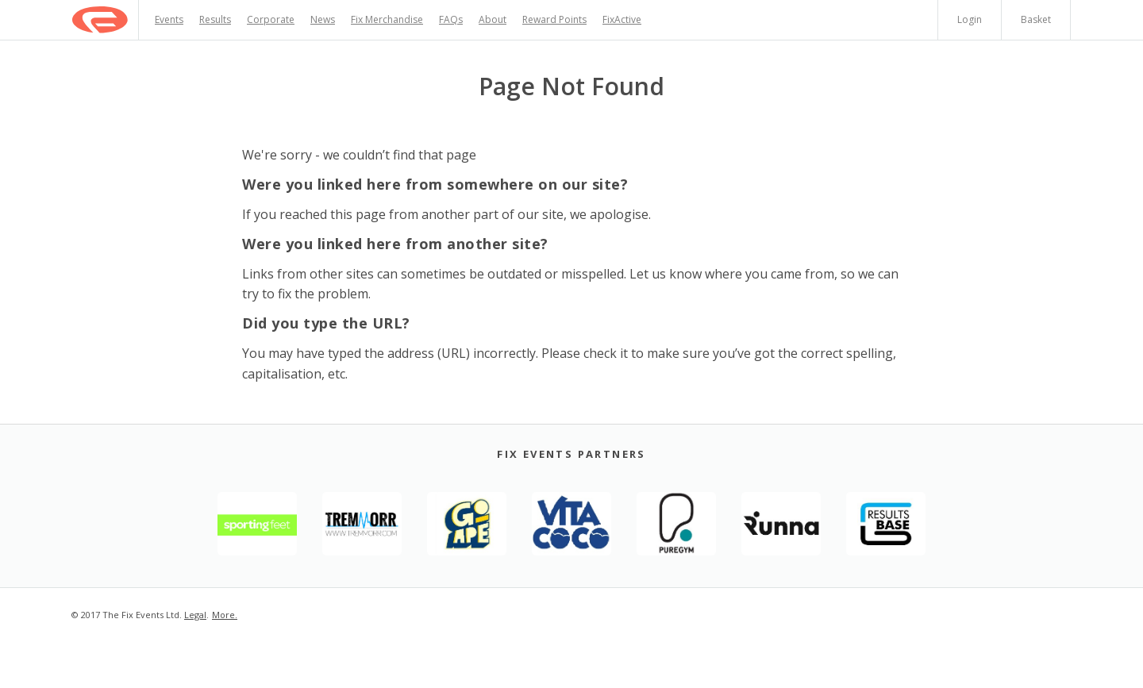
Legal (195, 615)
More (223, 615)
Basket (1036, 19)
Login (969, 19)
